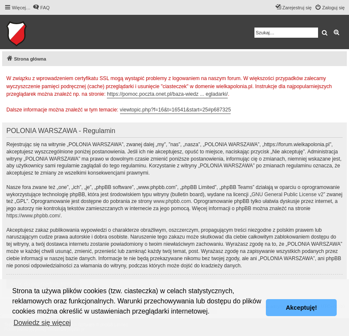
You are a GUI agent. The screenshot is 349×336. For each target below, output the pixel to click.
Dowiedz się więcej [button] (42, 322)
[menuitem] (41, 8)
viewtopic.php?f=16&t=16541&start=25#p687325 (175, 110)
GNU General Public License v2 (287, 194)
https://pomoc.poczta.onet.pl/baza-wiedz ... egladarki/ (167, 94)
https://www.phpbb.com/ (33, 216)
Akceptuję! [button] (301, 307)
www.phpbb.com (172, 201)
